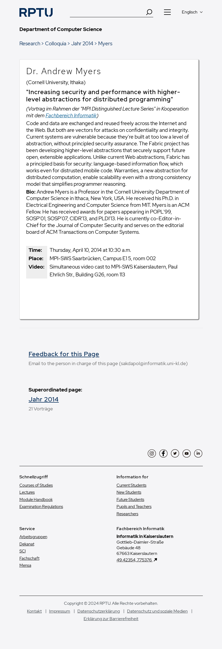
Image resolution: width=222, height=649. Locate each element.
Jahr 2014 (82, 43)
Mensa (25, 565)
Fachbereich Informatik (71, 115)
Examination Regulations (41, 506)
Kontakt (34, 611)
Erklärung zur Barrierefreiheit (111, 618)
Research (29, 43)
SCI (22, 551)
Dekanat (26, 544)
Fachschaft (29, 558)
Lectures (27, 492)
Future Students (130, 499)
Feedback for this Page (64, 354)
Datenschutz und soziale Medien (157, 611)
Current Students (131, 485)
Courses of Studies (36, 485)
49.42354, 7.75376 (135, 560)
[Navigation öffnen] (167, 12)
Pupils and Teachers (134, 506)
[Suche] (107, 12)
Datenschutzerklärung (98, 611)
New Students (129, 492)
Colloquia (55, 43)
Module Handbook (36, 499)
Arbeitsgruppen (33, 537)
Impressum (59, 611)
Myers (105, 43)
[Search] (149, 12)
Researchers (127, 514)
